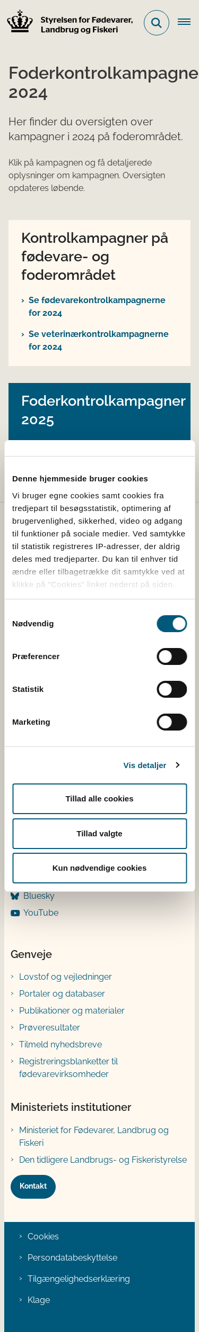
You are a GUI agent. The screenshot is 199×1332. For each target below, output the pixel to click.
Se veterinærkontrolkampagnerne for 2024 (99, 340)
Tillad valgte (99, 833)
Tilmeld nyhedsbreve (60, 1044)
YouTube (40, 913)
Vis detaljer (145, 765)
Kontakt (33, 1186)
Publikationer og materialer (72, 1011)
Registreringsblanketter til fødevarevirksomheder (68, 1067)
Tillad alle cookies (99, 798)
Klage (39, 1300)
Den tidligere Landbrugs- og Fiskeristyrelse (103, 1160)
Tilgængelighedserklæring (79, 1279)
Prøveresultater (49, 1028)
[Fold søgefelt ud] (156, 22)
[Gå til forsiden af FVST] (67, 23)
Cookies (43, 1236)
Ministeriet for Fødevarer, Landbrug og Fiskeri (94, 1136)
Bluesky (39, 896)
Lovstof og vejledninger (65, 977)
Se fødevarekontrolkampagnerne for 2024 (97, 306)
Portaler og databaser (62, 994)
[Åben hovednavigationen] (188, 23)
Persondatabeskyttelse (72, 1258)
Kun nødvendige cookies (100, 867)
